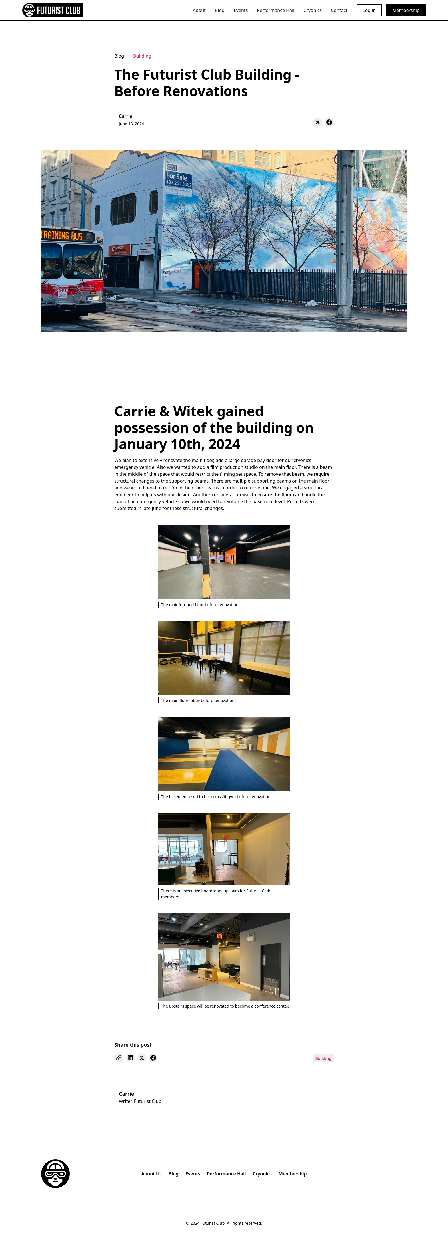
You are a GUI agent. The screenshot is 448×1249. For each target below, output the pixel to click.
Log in (369, 10)
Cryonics (312, 10)
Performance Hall (275, 10)
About (199, 10)
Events (241, 10)
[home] (52, 10)
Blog (220, 10)
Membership (406, 10)
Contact (339, 10)
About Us (151, 1174)
